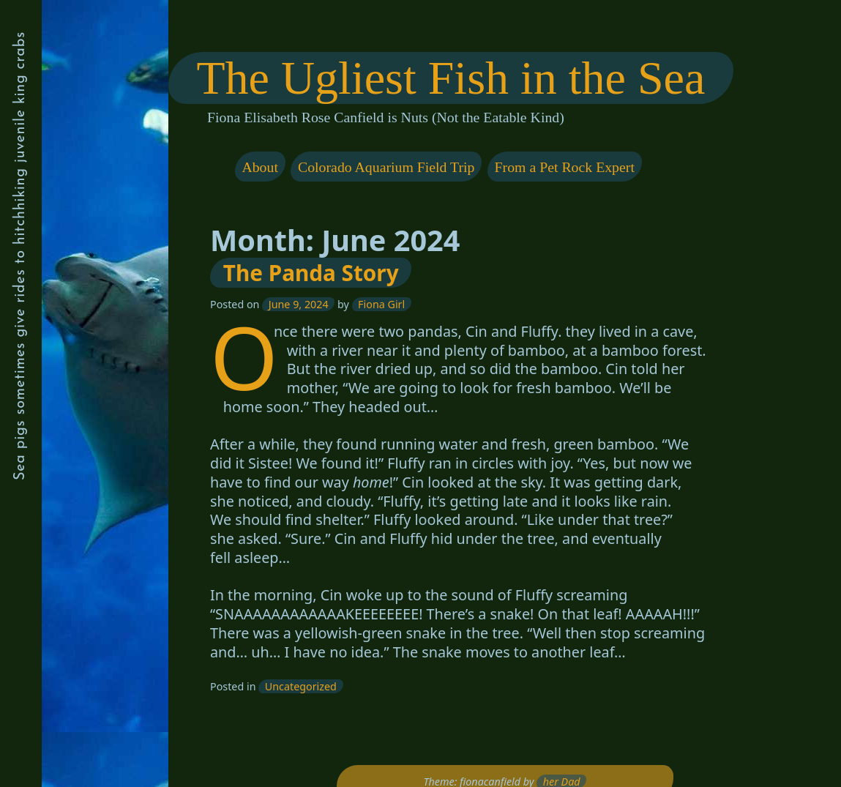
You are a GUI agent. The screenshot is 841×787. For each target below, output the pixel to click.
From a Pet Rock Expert (564, 166)
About (260, 166)
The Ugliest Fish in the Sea (450, 78)
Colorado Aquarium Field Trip (386, 166)
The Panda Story (311, 273)
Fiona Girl (381, 304)
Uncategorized (301, 686)
